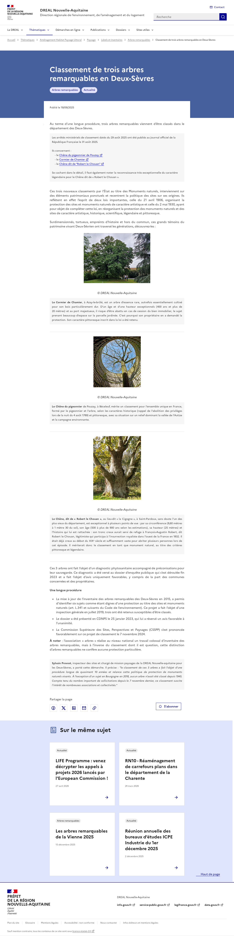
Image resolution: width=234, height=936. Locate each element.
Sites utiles (143, 30)
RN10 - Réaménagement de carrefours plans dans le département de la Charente (151, 769)
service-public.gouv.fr (153, 905)
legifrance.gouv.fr (185, 905)
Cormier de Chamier (72, 159)
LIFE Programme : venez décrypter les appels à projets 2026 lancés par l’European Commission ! (82, 769)
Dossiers (121, 30)
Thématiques (37, 30)
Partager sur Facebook (53, 708)
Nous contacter (108, 922)
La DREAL (13, 30)
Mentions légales (49, 922)
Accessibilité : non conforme (79, 922)
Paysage (91, 40)
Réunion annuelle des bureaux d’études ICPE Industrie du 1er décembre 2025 (149, 840)
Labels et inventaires (111, 40)
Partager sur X (63, 708)
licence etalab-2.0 (81, 931)
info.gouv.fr (124, 905)
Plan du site (13, 922)
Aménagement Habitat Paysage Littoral (61, 40)
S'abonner (168, 706)
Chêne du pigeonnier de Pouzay (79, 155)
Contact (219, 7)
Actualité (89, 90)
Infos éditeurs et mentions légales (140, 922)
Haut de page (210, 874)
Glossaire (30, 922)
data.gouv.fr (212, 905)
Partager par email (84, 708)
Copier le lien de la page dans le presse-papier (94, 708)
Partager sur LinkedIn (74, 708)
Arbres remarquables (139, 40)
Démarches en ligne (68, 30)
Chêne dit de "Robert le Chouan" (79, 164)
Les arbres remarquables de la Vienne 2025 (81, 834)
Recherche (223, 17)
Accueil (11, 40)
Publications (98, 30)
